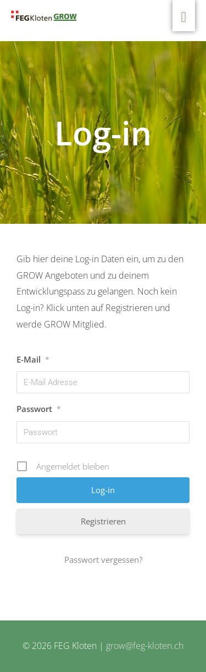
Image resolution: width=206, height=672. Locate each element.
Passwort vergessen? (103, 559)
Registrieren (103, 521)
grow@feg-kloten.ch (144, 646)
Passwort (38, 408)
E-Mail (32, 359)
